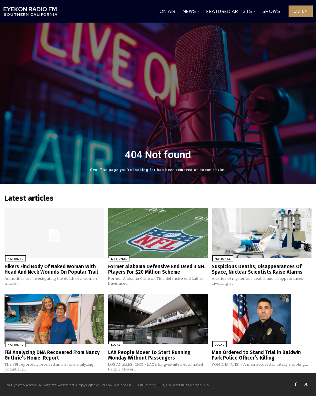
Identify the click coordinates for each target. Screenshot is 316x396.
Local (115, 343)
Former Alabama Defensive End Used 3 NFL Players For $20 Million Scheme (157, 269)
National (15, 258)
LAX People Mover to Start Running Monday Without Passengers (149, 354)
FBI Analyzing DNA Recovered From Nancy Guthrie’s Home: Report (52, 354)
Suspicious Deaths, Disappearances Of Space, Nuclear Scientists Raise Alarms (257, 269)
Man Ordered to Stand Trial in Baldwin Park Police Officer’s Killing (256, 354)
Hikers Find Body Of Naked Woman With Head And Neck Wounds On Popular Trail (51, 269)
